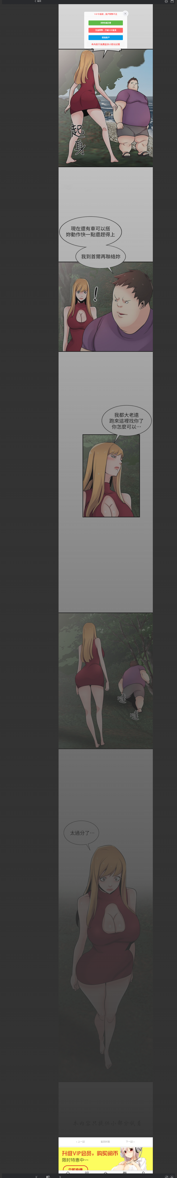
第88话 (5, 504)
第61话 (5, 348)
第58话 (5, 331)
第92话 (5, 527)
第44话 (5, 250)
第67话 (5, 383)
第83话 (5, 475)
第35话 (5, 198)
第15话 (5, 83)
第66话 (5, 377)
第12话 (5, 66)
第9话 (5, 49)
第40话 (5, 227)
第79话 (5, 452)
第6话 (5, 31)
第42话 (5, 239)
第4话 (5, 20)
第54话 (5, 308)
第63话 (5, 360)
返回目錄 (8, 552)
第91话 (5, 521)
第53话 (5, 302)
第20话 (5, 112)
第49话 (5, 279)
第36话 (5, 204)
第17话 (5, 95)
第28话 (5, 158)
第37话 (5, 210)
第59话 (5, 337)
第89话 (5, 509)
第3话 (5, 14)
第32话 (5, 181)
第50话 (5, 285)
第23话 (5, 129)
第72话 (5, 411)
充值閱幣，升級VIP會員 (105, 30)
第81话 (5, 463)
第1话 (5, 3)
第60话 (5, 342)
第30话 (5, 170)
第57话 (5, 325)
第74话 (5, 423)
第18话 (5, 100)
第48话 (5, 273)
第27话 (5, 152)
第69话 (5, 394)
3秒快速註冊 (105, 23)
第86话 (5, 492)
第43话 (5, 244)
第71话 (5, 406)
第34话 (5, 193)
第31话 (5, 175)
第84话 (5, 480)
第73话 (5, 417)
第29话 (5, 164)
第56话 (5, 319)
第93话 (5, 532)
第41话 (5, 233)
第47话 (5, 267)
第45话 (5, 256)
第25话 (5, 141)
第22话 (5, 124)
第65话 (5, 371)
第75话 (5, 429)
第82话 (5, 469)
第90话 (5, 515)
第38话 (5, 216)
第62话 (5, 354)
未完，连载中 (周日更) (13, 544)
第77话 (5, 440)
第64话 (5, 365)
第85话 (5, 486)
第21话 (5, 118)
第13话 (5, 72)
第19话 (5, 106)
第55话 (5, 314)
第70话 (5, 400)
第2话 (5, 8)
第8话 (5, 43)
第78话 (5, 446)
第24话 (5, 135)
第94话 (5, 538)
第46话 (5, 262)
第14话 (5, 77)
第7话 (5, 37)
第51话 (5, 290)
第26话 (5, 147)
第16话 (5, 89)
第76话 (5, 434)
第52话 (5, 296)
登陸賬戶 (106, 38)
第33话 (5, 187)
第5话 (5, 26)
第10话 (5, 54)
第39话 (5, 221)
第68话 (5, 388)
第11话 (5, 60)
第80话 (5, 457)
